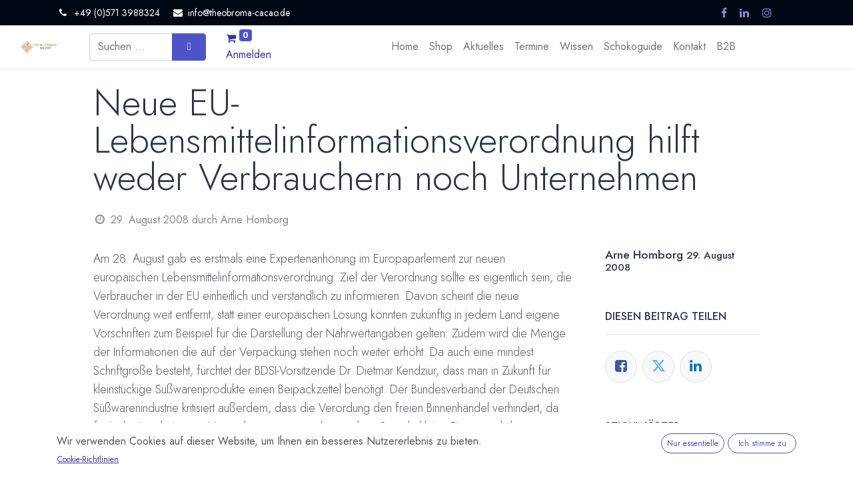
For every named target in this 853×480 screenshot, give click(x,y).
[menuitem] (405, 46)
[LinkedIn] (696, 367)
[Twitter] (658, 367)
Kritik (300, 463)
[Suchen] (189, 46)
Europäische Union (207, 463)
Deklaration (131, 463)
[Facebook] (621, 367)
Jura (267, 463)
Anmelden (248, 54)
